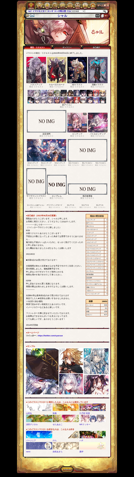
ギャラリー (67, 47)
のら (55, 440)
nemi (28, 451)
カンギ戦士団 (60, 11)
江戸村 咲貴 (84, 413)
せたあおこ (58, 424)
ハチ (81, 440)
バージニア (31, 440)
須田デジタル (32, 424)
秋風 (55, 413)
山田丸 (29, 413)
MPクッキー (84, 424)
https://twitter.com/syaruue (50, 335)
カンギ (50, 11)
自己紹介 (96, 47)
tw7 (30, 11)
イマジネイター (39, 11)
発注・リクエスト (37, 47)
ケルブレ (71, 11)
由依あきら (58, 451)
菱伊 (81, 451)
